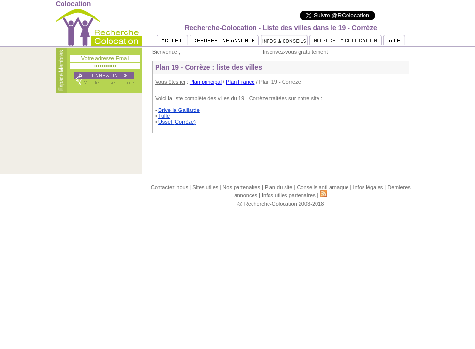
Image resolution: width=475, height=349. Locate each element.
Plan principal (206, 82)
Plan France (240, 82)
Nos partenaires (241, 187)
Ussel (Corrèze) (177, 122)
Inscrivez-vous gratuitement (295, 52)
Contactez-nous (169, 187)
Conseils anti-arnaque (322, 187)
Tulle (164, 116)
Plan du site (278, 187)
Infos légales (368, 187)
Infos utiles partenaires (289, 195)
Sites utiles (205, 187)
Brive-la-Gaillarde (179, 110)
